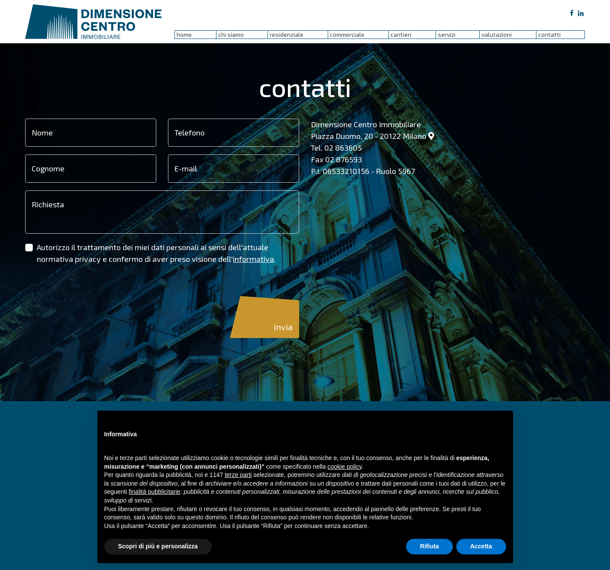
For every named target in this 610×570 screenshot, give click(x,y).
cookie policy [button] (344, 466)
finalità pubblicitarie (154, 491)
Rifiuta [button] (429, 546)
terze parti (238, 474)
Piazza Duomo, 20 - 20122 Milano (372, 136)
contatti (549, 34)
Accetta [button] (481, 546)
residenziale (286, 34)
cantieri (401, 34)
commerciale (347, 34)
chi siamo (231, 34)
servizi (446, 34)
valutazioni (496, 34)
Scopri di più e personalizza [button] (158, 546)
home (184, 34)
